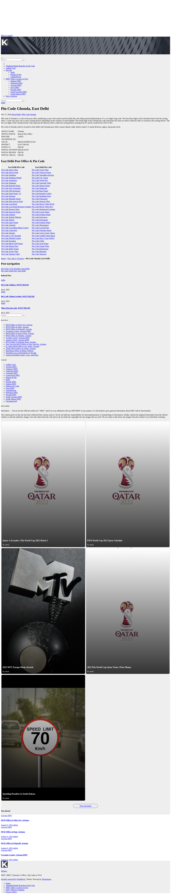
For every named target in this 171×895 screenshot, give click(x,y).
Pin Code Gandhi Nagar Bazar (43, 236)
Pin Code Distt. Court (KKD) (43, 238)
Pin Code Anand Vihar (40, 246)
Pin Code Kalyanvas (39, 217)
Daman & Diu (16, 75)
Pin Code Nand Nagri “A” (11, 194)
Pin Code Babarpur (39, 251)
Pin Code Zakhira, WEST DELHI (15, 285)
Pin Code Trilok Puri (40, 180)
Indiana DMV (16, 81)
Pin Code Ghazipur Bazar (41, 230)
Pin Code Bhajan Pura (9, 246)
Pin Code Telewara (39, 254)
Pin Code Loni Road (9, 204)
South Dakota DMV (18, 94)
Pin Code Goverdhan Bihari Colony (15, 228)
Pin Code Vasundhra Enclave (43, 175)
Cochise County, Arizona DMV (18, 338)
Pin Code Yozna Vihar (9, 251)
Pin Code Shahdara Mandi (11, 178)
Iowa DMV (15, 88)
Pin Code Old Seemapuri (10, 191)
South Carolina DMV (19, 92)
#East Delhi (16, 114)
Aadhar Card (11, 68)
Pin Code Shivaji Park (9, 172)
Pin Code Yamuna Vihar (10, 254)
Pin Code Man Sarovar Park (12, 201)
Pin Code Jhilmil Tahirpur (11, 217)
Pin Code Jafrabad (8, 225)
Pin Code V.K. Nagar (40, 178)
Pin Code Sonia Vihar (9, 170)
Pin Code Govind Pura (40, 228)
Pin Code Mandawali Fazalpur (43, 209)
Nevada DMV (16, 90)
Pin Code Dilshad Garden (11, 238)
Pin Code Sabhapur (8, 183)
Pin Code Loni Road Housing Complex (16, 207)
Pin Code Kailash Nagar (41, 223)
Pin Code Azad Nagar (40, 244)
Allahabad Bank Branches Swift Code (20, 66)
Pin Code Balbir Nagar (10, 249)
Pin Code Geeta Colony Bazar (43, 233)
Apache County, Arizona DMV (17, 340)
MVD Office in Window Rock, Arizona (21, 342)
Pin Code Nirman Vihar (41, 201)
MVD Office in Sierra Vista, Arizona (20, 333)
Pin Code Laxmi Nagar (41, 212)
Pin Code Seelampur (9, 180)
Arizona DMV (16, 85)
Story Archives (11, 96)
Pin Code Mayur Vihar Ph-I (42, 207)
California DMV (12, 371)
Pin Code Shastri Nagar (41, 186)
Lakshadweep (16, 77)
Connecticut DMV (13, 375)
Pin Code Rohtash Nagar (10, 186)
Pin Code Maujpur (8, 196)
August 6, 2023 (7, 825)
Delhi (13, 72)
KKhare (4, 49)
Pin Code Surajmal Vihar (41, 183)
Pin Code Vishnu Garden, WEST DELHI (17, 296)
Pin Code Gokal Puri (9, 230)
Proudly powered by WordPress (13, 879)
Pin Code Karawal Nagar (10, 212)
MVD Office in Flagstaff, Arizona (19, 329)
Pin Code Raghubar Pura (41, 196)
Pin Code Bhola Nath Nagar (12, 244)
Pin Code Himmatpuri (40, 225)
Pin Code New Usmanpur (11, 188)
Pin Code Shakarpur (39, 188)
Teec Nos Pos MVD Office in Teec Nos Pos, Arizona (26, 344)
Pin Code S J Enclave (16, 259)
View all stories (85, 806)
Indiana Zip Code (12, 386)
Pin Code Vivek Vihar (40, 170)
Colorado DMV (12, 373)
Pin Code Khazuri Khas (10, 209)
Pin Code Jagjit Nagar (9, 223)
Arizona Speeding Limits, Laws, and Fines (22, 355)
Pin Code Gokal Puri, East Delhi (13, 271)
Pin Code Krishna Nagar (41, 215)
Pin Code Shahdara (8, 175)
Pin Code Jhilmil (7, 220)
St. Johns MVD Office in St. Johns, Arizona (22, 346)
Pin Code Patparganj (39, 199)
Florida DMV (11, 382)
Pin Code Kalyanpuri (40, 220)
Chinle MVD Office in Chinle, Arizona (21, 349)
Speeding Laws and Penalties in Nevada (21, 353)
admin (15, 825)
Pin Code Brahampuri (40, 249)
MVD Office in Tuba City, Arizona (19, 325)
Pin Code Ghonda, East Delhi (25, 108)
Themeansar (46, 879)
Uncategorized (11, 401)
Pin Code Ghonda (8, 233)
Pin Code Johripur (8, 215)
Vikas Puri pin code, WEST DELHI (15, 308)
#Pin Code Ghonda (29, 114)
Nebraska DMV (17, 83)
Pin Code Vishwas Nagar (41, 172)
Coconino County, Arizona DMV (18, 331)
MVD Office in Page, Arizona (17, 327)
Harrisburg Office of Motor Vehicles (20, 351)
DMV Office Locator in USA (17, 79)
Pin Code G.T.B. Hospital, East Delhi (15, 269)
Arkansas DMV (12, 369)
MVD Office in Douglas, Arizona (18, 336)
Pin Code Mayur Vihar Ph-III (43, 204)
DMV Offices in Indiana (15, 890)
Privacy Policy (11, 892)
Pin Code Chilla (38, 241)
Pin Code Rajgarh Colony (42, 194)
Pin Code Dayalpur (8, 241)
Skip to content (7, 35)
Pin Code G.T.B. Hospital (11, 236)
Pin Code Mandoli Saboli (11, 199)
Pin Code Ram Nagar (40, 191)
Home (3, 259)
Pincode (9, 70)
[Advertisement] (72, 17)
